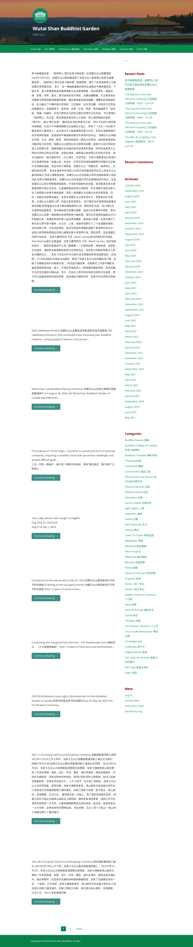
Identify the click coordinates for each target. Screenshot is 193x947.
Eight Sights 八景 (134, 508)
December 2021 (134, 352)
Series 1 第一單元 (134, 584)
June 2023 (130, 282)
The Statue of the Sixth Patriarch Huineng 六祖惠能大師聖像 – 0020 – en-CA (141, 127)
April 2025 (131, 212)
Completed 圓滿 (134, 466)
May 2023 (130, 288)
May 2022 (130, 325)
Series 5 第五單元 (134, 589)
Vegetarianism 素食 (136, 652)
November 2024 (134, 223)
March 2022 (131, 336)
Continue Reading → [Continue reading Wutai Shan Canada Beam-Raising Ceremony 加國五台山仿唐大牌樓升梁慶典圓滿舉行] (46, 406)
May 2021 (130, 374)
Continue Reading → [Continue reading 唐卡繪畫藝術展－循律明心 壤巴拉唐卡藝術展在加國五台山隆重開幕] (46, 290)
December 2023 (134, 271)
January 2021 (132, 396)
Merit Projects (133, 551)
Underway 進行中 (135, 646)
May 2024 (130, 255)
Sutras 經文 (131, 615)
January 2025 (132, 218)
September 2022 (134, 309)
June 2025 (130, 201)
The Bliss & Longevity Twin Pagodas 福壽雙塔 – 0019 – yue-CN (140, 141)
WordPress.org (133, 711)
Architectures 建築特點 (69, 49)
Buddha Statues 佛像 (137, 440)
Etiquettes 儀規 (133, 513)
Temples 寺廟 (133, 620)
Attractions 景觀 (90, 49)
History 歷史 (132, 530)
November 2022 (134, 304)
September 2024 (134, 234)
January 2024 (132, 266)
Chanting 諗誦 (133, 460)
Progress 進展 (133, 578)
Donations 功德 (134, 497)
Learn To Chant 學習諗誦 (139, 535)
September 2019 (134, 401)
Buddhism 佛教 (109, 49)
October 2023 (132, 277)
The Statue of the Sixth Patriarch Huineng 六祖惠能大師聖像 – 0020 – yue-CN (141, 99)
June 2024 (130, 250)
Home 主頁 (36, 49)
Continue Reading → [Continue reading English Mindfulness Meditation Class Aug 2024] (46, 536)
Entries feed (132, 700)
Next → (81, 928)
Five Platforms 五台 (136, 524)
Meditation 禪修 (134, 540)
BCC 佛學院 (50, 49)
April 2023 (131, 293)
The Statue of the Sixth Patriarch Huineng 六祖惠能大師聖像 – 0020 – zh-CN (141, 113)
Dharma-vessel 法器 (136, 492)
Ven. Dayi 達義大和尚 (136, 667)
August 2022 (132, 315)
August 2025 (132, 196)
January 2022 (132, 347)
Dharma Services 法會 (137, 486)
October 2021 (132, 363)
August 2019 (132, 406)
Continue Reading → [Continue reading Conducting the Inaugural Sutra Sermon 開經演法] (46, 655)
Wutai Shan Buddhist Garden (66, 28)
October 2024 (132, 228)
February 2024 (133, 261)
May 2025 (130, 207)
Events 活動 (142, 49)
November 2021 (134, 358)
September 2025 (134, 191)
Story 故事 (131, 604)
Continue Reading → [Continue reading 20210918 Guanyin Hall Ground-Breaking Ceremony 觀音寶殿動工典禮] (46, 901)
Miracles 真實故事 (135, 562)
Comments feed (134, 706)
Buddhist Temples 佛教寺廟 (141, 455)
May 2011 (130, 417)
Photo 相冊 (131, 567)
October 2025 (132, 185)
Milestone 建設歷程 (136, 557)
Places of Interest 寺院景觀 (140, 573)
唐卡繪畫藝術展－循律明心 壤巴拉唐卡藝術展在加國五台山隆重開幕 (141, 85)
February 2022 (133, 342)
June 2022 (130, 320)
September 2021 (134, 369)
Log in (128, 695)
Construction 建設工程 (138, 471)
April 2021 (131, 379)
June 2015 (130, 412)
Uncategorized (133, 641)
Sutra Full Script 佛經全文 (139, 610)
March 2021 (131, 385)
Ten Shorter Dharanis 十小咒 (141, 626)
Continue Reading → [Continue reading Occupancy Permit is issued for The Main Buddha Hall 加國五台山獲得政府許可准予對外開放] (46, 598)
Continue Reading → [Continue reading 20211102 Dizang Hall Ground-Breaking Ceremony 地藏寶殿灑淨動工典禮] (46, 821)
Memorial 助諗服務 (135, 546)
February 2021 (133, 390)
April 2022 (131, 331)
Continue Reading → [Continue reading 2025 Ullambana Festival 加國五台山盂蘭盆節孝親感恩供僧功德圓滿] (46, 348)
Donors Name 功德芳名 (138, 503)
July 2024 (130, 245)
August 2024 (132, 239)
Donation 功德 (126, 49)
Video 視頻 (131, 672)
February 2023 (133, 298)
